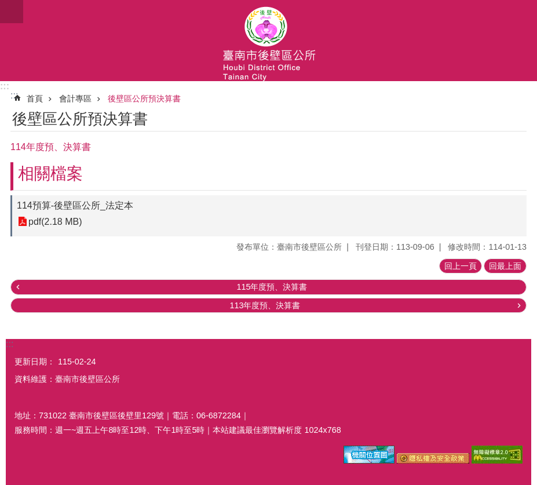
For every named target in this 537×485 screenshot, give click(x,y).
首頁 (35, 98)
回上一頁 (460, 266)
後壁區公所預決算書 (144, 98)
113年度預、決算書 (264, 305)
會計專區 (75, 98)
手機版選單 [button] (11, 11)
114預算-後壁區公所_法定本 (75, 205)
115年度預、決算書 (271, 286)
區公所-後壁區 (268, 40)
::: (4, 86)
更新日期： (34, 361)
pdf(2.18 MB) (55, 222)
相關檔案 (50, 174)
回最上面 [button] (505, 266)
